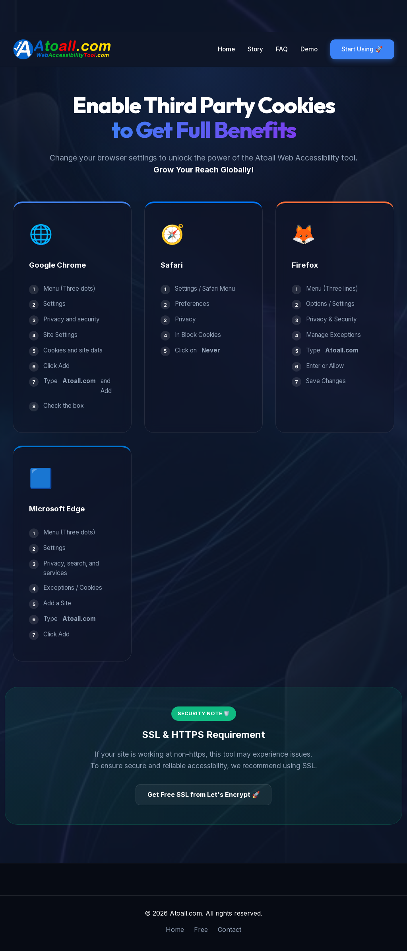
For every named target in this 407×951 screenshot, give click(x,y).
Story (255, 49)
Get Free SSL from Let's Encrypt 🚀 (203, 794)
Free (201, 930)
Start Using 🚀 (362, 49)
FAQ (281, 49)
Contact (229, 930)
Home (226, 49)
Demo (308, 49)
